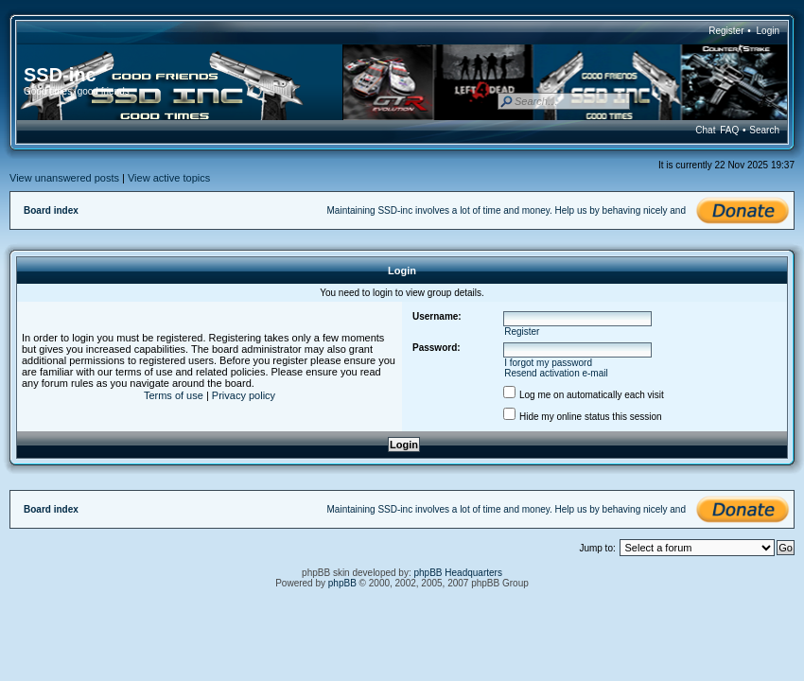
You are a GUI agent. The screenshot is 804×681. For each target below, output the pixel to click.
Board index (51, 210)
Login (768, 31)
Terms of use (173, 395)
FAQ (729, 130)
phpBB (342, 583)
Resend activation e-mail (556, 373)
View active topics (169, 177)
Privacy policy (243, 395)
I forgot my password (548, 363)
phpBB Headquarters (458, 573)
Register (725, 31)
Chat (705, 130)
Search (764, 130)
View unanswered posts (64, 177)
